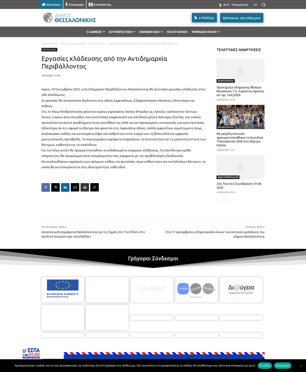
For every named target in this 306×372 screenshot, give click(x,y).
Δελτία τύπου (97, 43)
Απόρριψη (282, 365)
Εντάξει (265, 365)
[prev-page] (219, 200)
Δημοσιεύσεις (49, 43)
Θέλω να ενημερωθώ (73, 43)
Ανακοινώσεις (226, 81)
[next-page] (226, 200)
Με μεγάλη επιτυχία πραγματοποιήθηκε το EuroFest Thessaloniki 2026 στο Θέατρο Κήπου (240, 139)
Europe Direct (226, 127)
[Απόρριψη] (301, 365)
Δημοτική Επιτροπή (228, 177)
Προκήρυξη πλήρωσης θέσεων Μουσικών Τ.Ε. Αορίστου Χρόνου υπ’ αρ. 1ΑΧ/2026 (240, 91)
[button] (263, 4)
